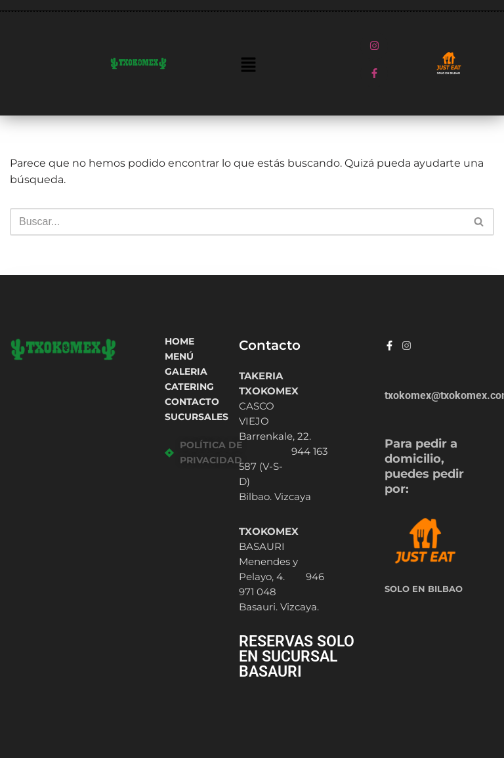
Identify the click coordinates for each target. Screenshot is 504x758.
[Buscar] (237, 222)
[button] (248, 65)
